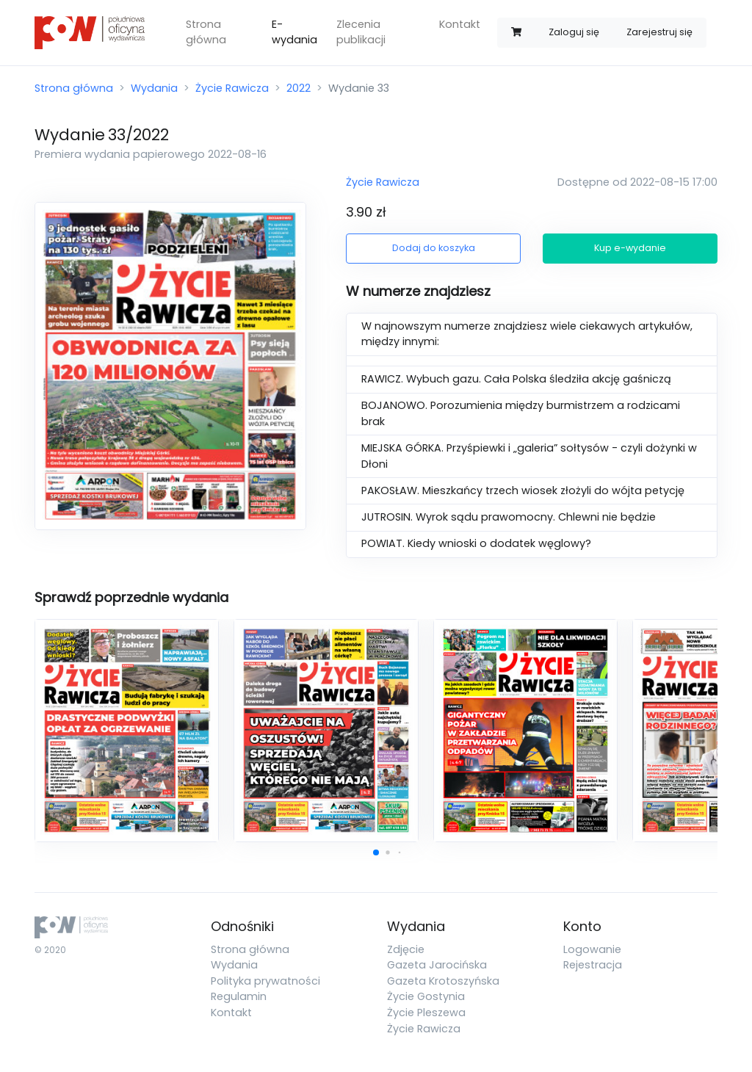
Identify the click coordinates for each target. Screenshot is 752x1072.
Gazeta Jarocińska (437, 964)
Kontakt (459, 24)
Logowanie (592, 949)
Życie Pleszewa (426, 1012)
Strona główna (206, 32)
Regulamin (239, 996)
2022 (298, 88)
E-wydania (294, 32)
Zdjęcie (405, 949)
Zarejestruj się (659, 32)
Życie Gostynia (426, 996)
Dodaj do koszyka (433, 248)
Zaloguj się (574, 32)
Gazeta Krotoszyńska (443, 981)
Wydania (154, 88)
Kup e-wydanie (630, 248)
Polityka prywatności (265, 981)
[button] (376, 852)
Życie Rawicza (232, 88)
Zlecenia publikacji (361, 32)
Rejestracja (592, 964)
